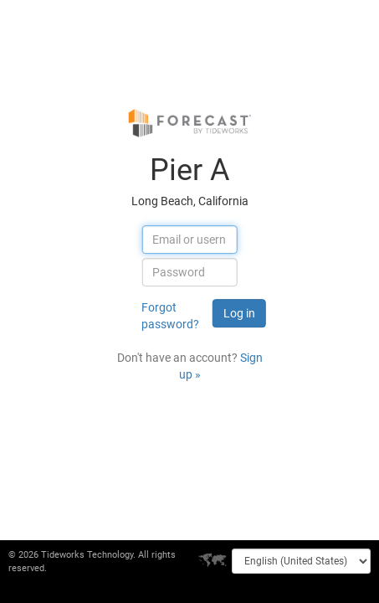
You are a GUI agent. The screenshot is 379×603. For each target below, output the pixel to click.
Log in (239, 313)
